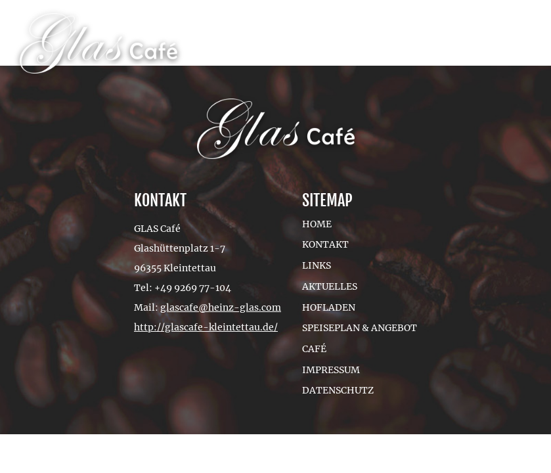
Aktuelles (329, 286)
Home (317, 224)
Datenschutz (338, 390)
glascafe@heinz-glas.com (220, 307)
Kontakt (325, 244)
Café (314, 349)
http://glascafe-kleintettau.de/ (206, 327)
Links (316, 265)
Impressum (331, 370)
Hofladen (328, 307)
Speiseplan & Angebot (359, 328)
